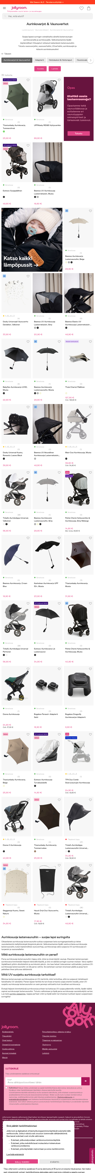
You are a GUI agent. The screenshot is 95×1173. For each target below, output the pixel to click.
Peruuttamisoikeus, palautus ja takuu (56, 1032)
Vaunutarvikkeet (41, 30)
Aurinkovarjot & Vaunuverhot (61, 30)
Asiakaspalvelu (8, 1032)
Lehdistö (45, 1053)
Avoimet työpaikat (9, 1053)
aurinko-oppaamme (17, 994)
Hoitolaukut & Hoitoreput (60, 60)
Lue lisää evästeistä (15, 1154)
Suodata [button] (40, 69)
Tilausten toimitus (49, 1036)
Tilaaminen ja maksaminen (52, 1040)
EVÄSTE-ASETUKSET (55, 1163)
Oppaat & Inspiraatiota (11, 1045)
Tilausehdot (6, 1036)
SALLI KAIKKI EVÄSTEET (22, 1163)
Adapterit (39, 60)
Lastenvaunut (27, 30)
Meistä (4, 1057)
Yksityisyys (46, 1045)
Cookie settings (8, 1049)
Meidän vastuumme (49, 1049)
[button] (4, 8)
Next (90, 60)
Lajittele (55, 69)
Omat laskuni (7, 1040)
